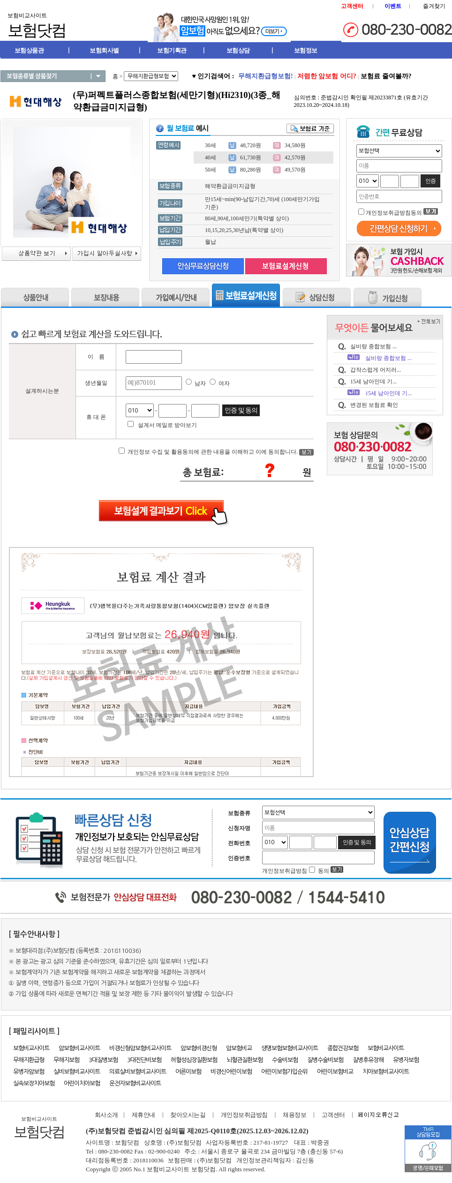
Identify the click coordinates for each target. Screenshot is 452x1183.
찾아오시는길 (187, 1114)
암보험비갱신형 (199, 1048)
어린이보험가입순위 (284, 1072)
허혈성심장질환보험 (194, 1060)
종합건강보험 (342, 1048)
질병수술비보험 (325, 1060)
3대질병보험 (103, 1060)
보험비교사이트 (31, 1048)
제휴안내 (143, 1114)
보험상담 (238, 50)
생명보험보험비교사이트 (289, 1048)
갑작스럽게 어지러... (375, 370)
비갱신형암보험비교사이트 (140, 1048)
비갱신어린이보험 (231, 1072)
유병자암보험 (28, 1072)
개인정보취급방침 (244, 1114)
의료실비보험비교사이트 (137, 1072)
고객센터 (333, 1114)
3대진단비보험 (144, 1060)
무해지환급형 (28, 1060)
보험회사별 (104, 50)
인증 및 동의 (241, 410)
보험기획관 (172, 50)
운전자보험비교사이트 (135, 1083)
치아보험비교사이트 (385, 1072)
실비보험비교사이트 (76, 1072)
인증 (430, 181)
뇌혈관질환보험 (244, 1060)
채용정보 (294, 1114)
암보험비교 (239, 1048)
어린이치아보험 (82, 1083)
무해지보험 (66, 1060)
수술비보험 (285, 1060)
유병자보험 (406, 1060)
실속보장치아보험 (33, 1083)
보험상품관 (29, 50)
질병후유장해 (368, 1060)
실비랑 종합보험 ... (373, 346)
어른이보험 (188, 1072)
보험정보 (305, 50)
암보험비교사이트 (79, 1048)
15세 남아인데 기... (373, 381)
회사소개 (104, 1114)
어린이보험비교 (335, 1072)
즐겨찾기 (434, 6)
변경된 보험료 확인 (374, 405)
